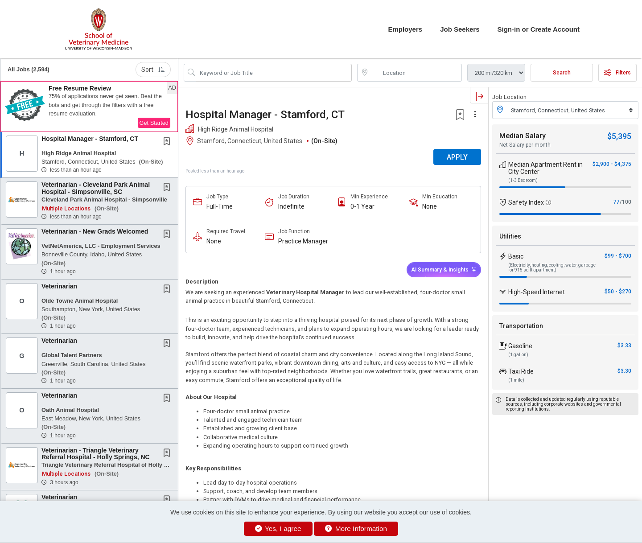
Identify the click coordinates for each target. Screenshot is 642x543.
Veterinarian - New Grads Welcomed (94, 231)
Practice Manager (303, 241)
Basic (515, 256)
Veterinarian (59, 286)
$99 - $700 (618, 256)
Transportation (521, 325)
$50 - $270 (618, 291)
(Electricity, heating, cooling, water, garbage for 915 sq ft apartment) (552, 267)
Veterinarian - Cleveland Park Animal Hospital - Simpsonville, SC (95, 188)
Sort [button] (153, 69)
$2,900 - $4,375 (612, 164)
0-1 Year (362, 206)
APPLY (457, 157)
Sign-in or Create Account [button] (539, 29)
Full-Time (219, 206)
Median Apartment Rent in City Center (545, 168)
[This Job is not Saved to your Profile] (168, 142)
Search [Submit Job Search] (562, 73)
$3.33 (624, 345)
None (429, 206)
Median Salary (522, 136)
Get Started (154, 122)
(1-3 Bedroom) (523, 180)
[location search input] (416, 73)
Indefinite (291, 206)
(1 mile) (516, 380)
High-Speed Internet (536, 292)
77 (616, 202)
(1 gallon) (518, 354)
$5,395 (619, 136)
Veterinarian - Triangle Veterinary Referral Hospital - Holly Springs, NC (95, 454)
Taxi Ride (521, 371)
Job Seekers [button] (459, 29)
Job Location (509, 97)
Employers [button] (405, 29)
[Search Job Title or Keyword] (274, 73)
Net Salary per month (525, 145)
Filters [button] (617, 72)
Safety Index (526, 202)
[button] (89, 106)
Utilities (510, 236)
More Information (356, 528)
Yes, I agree (278, 528)
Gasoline (520, 346)
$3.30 (624, 371)
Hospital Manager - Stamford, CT (89, 138)
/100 (625, 202)
